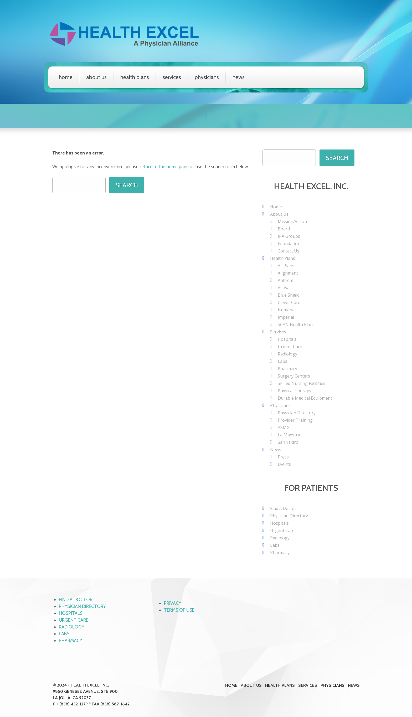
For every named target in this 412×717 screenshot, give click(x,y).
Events (284, 464)
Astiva (284, 287)
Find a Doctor (283, 508)
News (239, 77)
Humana (286, 309)
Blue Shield (289, 295)
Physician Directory (297, 412)
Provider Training (295, 420)
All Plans (286, 265)
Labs (282, 361)
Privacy (173, 603)
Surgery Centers (294, 376)
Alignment (288, 273)
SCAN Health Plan (295, 324)
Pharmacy (287, 368)
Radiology (287, 354)
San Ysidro (288, 442)
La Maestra (289, 434)
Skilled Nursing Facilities (301, 383)
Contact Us (288, 251)
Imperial (286, 317)
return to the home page (164, 166)
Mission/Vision (292, 221)
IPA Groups (289, 236)
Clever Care (289, 302)
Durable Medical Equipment (305, 398)
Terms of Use (180, 610)
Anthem (285, 280)
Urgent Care (290, 346)
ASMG (284, 427)
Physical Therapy (294, 390)
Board (284, 228)
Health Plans (134, 77)
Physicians (207, 77)
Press (283, 457)
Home (66, 77)
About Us (96, 77)
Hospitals (287, 339)
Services (172, 77)
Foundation (289, 243)
